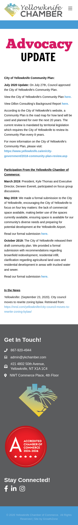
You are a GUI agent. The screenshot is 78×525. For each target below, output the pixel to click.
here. (65, 103)
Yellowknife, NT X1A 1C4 (29, 365)
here (44, 233)
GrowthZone (50, 518)
